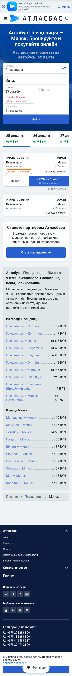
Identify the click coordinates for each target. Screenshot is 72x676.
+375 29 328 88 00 (18, 632)
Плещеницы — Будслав (23, 355)
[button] (16, 139)
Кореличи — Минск (20, 483)
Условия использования (16, 560)
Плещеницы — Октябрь (23, 362)
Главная (12, 496)
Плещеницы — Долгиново (25, 333)
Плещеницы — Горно (21, 341)
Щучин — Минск (17, 446)
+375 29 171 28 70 (18, 644)
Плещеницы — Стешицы (23, 377)
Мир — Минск (16, 476)
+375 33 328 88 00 (18, 636)
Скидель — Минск (19, 454)
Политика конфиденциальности (20, 555)
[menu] (5, 18)
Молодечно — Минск (21, 417)
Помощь (7, 549)
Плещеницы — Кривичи (23, 370)
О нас (6, 537)
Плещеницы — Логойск (23, 326)
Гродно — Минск (18, 439)
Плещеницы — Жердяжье (24, 348)
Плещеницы (33, 496)
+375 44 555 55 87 (18, 640)
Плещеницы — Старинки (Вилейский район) (23, 386)
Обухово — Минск (19, 468)
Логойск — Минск (18, 432)
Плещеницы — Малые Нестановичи (22, 398)
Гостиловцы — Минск (21, 461)
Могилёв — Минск (19, 425)
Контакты (8, 543)
